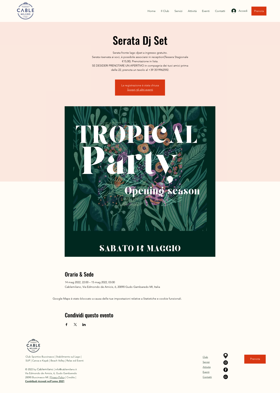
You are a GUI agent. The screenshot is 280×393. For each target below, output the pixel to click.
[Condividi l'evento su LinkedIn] (84, 324)
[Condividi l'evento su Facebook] (66, 324)
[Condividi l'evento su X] (75, 324)
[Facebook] (225, 370)
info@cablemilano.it (66, 369)
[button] (44, 381)
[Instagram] (225, 362)
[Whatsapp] (225, 377)
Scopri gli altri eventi (140, 89)
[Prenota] (258, 11)
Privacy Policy (57, 377)
